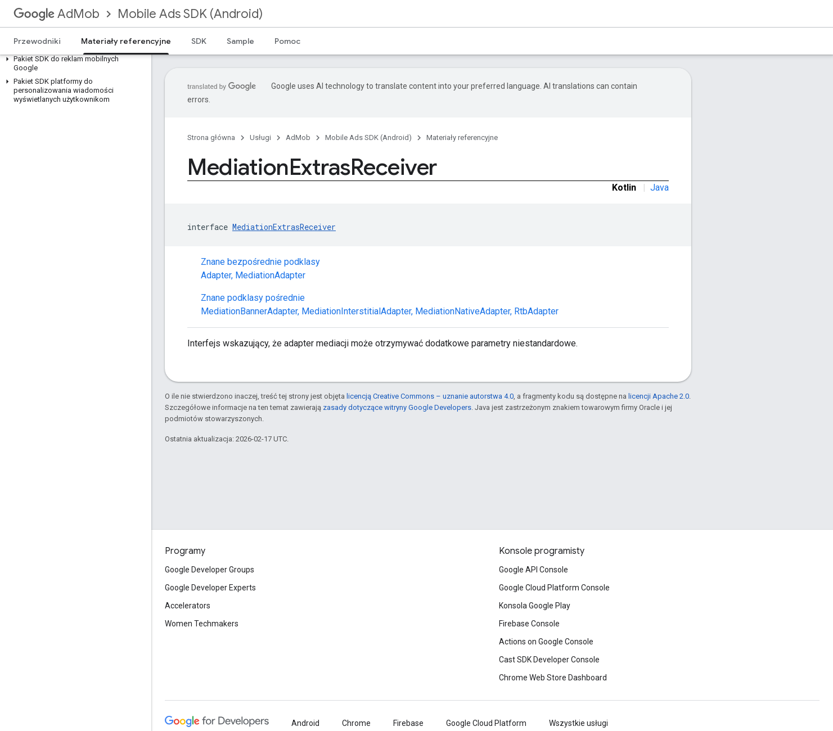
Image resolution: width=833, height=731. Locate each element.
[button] (73, 63)
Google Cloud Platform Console (554, 587)
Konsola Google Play (534, 605)
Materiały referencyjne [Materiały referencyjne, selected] (126, 41)
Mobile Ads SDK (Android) (190, 13)
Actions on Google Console (546, 641)
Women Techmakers (201, 623)
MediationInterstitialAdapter (356, 311)
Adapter (216, 275)
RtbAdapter (536, 311)
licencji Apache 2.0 (658, 396)
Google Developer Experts (210, 587)
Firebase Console (529, 623)
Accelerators (187, 605)
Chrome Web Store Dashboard (553, 677)
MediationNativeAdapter (462, 311)
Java (659, 187)
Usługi (260, 137)
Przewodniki (37, 41)
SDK (198, 41)
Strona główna (211, 137)
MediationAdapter (270, 275)
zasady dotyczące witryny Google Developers (397, 407)
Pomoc (287, 41)
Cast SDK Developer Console (549, 659)
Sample (240, 41)
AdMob (56, 13)
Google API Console (533, 569)
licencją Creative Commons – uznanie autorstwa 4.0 (430, 396)
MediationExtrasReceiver (284, 227)
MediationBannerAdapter (249, 311)
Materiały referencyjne (462, 137)
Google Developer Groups (209, 569)
